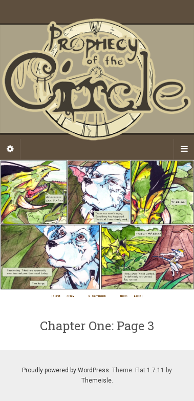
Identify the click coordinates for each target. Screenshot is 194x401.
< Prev (70, 295)
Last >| (138, 295)
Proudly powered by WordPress (65, 370)
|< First (56, 295)
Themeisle (96, 380)
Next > (124, 295)
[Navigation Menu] (184, 149)
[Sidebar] (10, 149)
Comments (97, 295)
